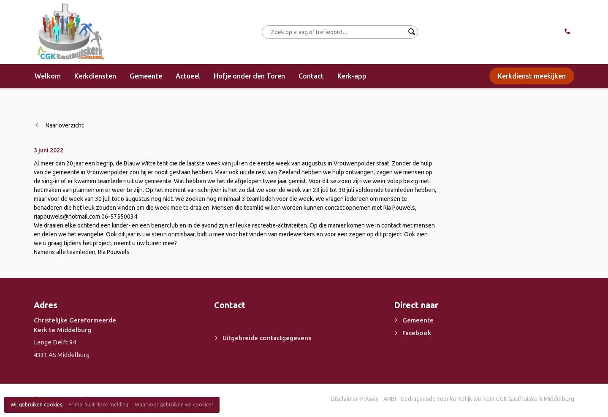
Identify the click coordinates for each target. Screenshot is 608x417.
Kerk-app (351, 76)
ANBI (389, 398)
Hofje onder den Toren (249, 76)
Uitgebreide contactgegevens (267, 337)
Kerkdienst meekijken (532, 76)
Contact (311, 76)
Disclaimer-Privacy (355, 398)
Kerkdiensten (95, 76)
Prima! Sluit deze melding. (99, 404)
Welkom (48, 76)
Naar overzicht (65, 125)
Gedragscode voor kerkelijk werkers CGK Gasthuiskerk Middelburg (487, 398)
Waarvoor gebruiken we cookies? (174, 404)
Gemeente (146, 76)
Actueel (188, 76)
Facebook (416, 332)
